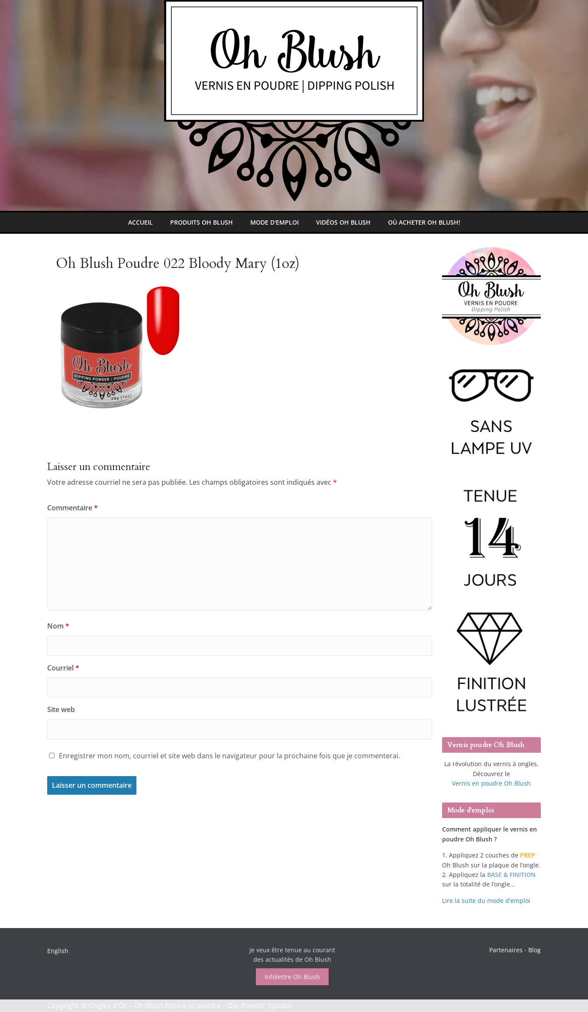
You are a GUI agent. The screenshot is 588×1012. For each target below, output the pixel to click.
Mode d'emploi (274, 222)
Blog (534, 950)
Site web (61, 709)
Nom (58, 626)
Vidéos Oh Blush (343, 222)
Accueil (140, 222)
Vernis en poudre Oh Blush (491, 783)
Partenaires (506, 950)
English (57, 951)
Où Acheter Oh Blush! (424, 222)
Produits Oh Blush (201, 222)
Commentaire (72, 507)
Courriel (63, 668)
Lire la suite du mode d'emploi (486, 900)
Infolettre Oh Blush (292, 977)
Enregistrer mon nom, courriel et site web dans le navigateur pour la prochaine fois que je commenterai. (229, 756)
